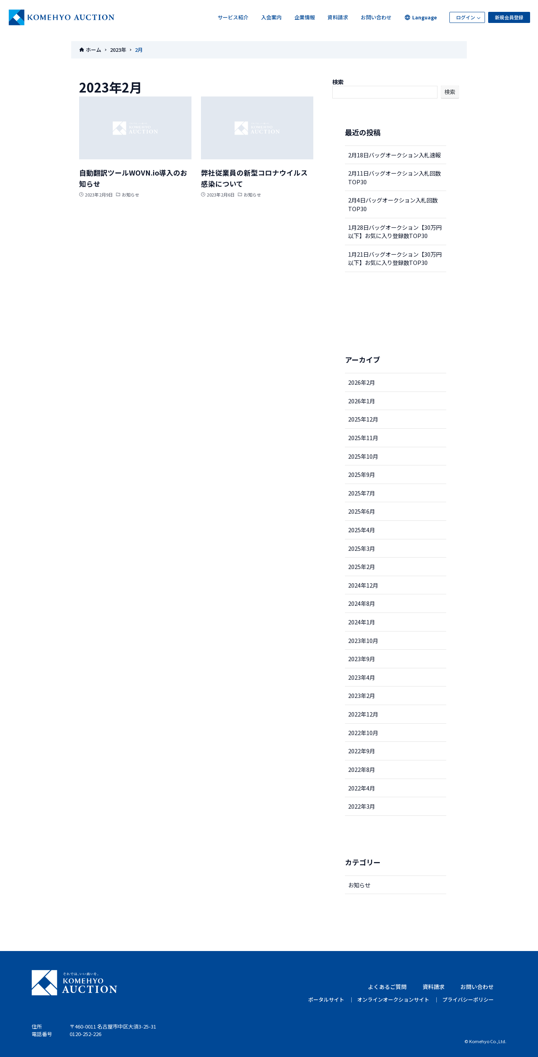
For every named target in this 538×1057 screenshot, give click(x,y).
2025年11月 (363, 437)
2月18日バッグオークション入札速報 (394, 155)
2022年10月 (363, 732)
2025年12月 (363, 419)
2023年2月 (361, 695)
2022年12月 (363, 714)
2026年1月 (361, 401)
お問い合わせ (376, 17)
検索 (337, 82)
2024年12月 (363, 585)
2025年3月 (361, 548)
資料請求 (338, 17)
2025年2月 (361, 566)
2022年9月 (361, 751)
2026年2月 (361, 382)
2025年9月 (361, 474)
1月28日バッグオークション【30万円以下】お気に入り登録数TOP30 (394, 231)
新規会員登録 (509, 17)
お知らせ (359, 885)
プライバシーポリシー (468, 999)
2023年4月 (361, 677)
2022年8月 (361, 769)
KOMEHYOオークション (62, 17)
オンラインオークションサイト (393, 999)
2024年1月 (361, 622)
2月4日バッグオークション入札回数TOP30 (393, 204)
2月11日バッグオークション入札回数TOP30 (394, 177)
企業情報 (304, 17)
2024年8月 (361, 603)
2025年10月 (363, 456)
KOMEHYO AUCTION (74, 982)
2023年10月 (363, 640)
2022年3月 (361, 806)
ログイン (465, 17)
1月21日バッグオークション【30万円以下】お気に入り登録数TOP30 (394, 258)
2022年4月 (361, 788)
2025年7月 (361, 493)
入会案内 (271, 17)
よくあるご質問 (387, 987)
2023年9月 (361, 658)
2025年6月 (361, 511)
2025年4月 (361, 530)
